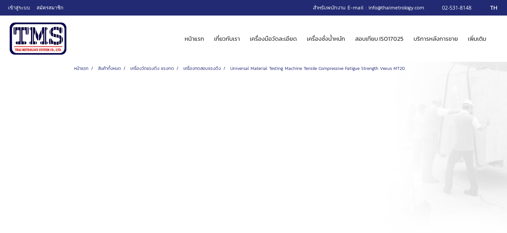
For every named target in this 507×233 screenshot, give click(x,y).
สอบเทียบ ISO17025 (379, 38)
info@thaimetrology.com (396, 7)
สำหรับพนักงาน (329, 7)
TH (489, 7)
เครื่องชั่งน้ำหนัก (326, 38)
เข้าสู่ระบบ (19, 7)
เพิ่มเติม (477, 38)
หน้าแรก (194, 38)
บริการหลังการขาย (436, 38)
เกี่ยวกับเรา (227, 38)
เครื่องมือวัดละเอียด (273, 38)
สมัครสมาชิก (50, 7)
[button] (497, 38)
